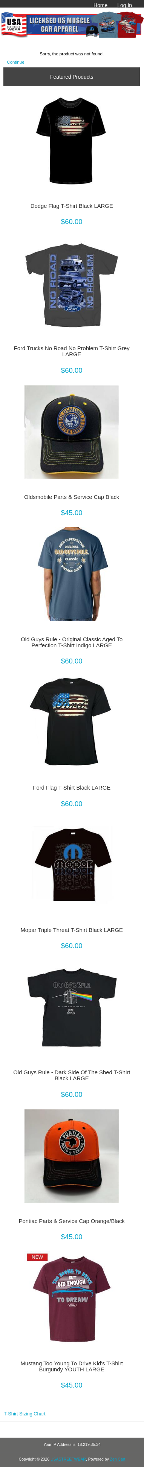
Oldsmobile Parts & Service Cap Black (71, 497)
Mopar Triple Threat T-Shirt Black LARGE (72, 930)
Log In (124, 5)
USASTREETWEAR (68, 1459)
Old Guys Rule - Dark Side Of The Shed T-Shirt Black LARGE (71, 1075)
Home (100, 5)
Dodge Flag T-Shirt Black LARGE (72, 206)
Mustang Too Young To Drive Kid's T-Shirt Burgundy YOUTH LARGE (71, 1366)
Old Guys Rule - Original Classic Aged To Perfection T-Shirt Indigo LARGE (72, 642)
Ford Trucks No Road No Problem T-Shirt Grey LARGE (72, 351)
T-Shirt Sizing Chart (25, 1414)
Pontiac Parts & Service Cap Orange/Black (72, 1221)
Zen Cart (118, 1459)
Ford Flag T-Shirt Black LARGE (71, 788)
